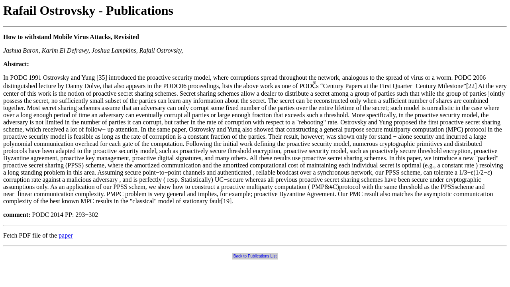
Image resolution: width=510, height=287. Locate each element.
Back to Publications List (255, 256)
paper (66, 235)
